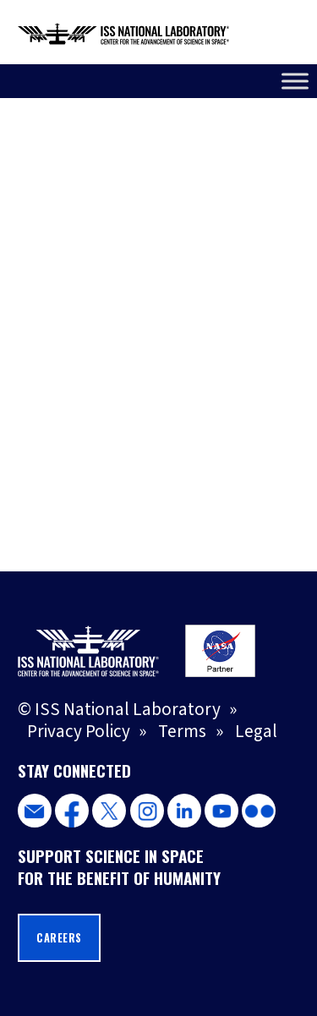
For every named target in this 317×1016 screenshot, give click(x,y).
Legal (256, 731)
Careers (59, 938)
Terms (182, 731)
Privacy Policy (78, 731)
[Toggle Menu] (295, 81)
